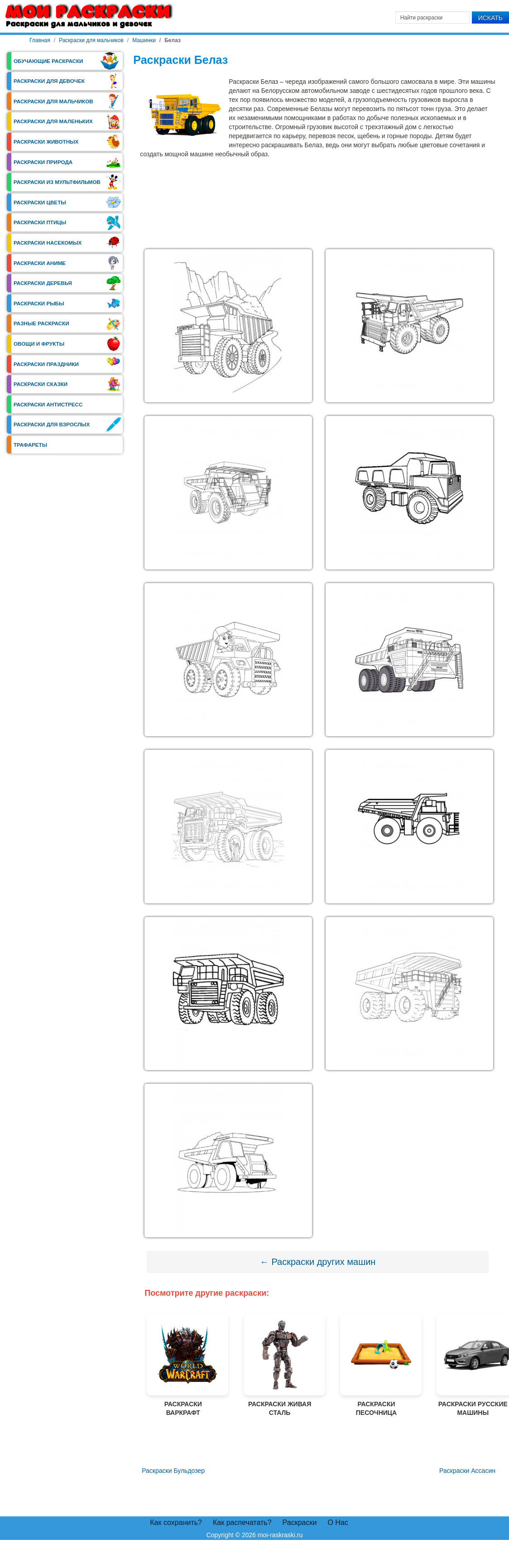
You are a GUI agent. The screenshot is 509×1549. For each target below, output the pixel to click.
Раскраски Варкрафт (183, 1365)
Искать (490, 17)
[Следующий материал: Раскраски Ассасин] (467, 1471)
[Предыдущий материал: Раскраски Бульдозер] (172, 1471)
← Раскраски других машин (318, 1262)
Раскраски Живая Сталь (280, 1365)
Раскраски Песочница (376, 1365)
